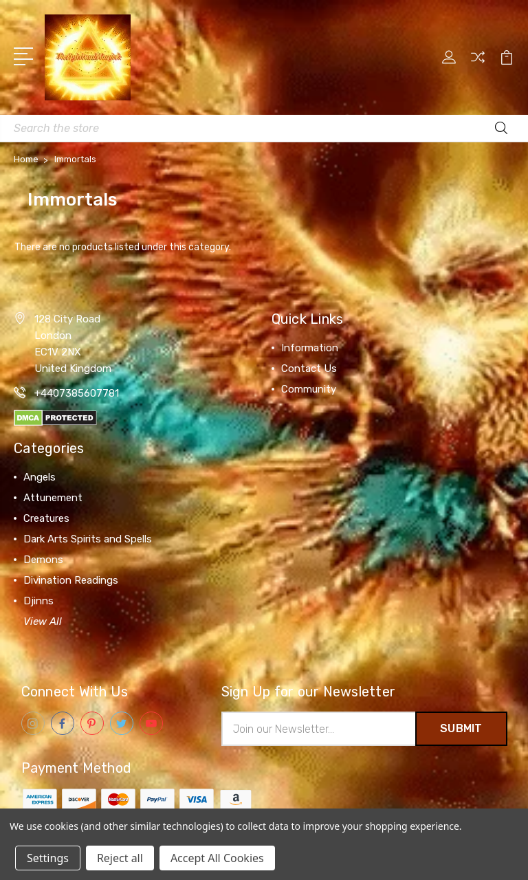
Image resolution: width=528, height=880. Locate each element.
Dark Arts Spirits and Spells (87, 539)
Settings (48, 858)
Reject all (120, 858)
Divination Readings (70, 580)
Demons (43, 559)
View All (42, 621)
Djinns (38, 601)
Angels (39, 477)
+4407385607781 (76, 393)
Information (309, 348)
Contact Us (309, 368)
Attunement (52, 498)
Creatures (46, 518)
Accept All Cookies (217, 858)
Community (308, 389)
